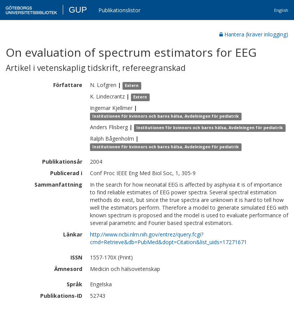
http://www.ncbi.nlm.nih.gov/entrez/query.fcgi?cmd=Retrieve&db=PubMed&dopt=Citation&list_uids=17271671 (168, 238)
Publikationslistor (119, 10)
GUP (78, 10)
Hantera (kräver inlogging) (253, 34)
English (281, 10)
